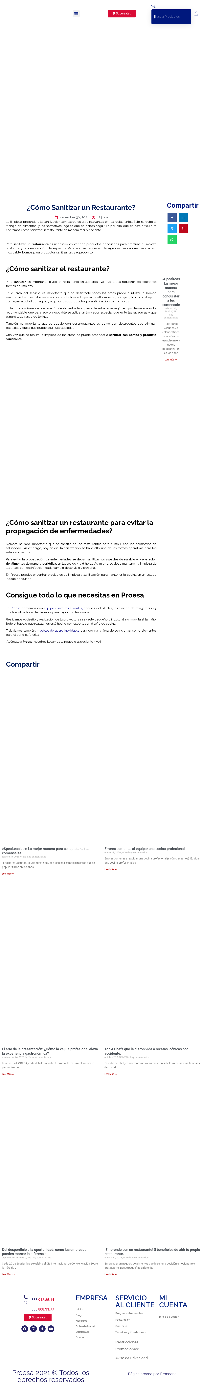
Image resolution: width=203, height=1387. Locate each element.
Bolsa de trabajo (86, 1326)
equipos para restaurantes (62, 608)
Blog (79, 1315)
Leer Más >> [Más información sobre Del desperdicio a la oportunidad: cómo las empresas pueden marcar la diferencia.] (8, 1274)
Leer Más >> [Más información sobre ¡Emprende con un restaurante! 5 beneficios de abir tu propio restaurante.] (110, 1274)
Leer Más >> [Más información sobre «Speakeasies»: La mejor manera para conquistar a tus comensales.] (171, 359)
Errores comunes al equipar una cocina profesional (144, 849)
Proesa (15, 608)
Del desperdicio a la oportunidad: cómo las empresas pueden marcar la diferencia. (44, 1251)
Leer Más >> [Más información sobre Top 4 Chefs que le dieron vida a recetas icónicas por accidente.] (110, 1074)
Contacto (81, 1337)
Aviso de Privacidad (131, 1358)
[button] (76, 13)
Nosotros (81, 1320)
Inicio (79, 1309)
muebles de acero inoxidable (57, 630)
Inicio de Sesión (169, 1316)
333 (43, 1300)
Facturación (122, 1319)
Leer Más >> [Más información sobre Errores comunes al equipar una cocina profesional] (110, 869)
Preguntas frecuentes (129, 1313)
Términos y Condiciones (130, 1332)
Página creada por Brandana (152, 1374)
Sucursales (83, 1331)
